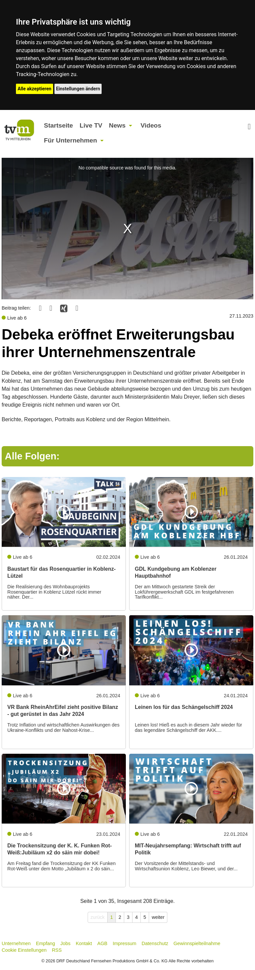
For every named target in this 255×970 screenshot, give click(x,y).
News (117, 125)
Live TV (91, 125)
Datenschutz (155, 943)
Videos (150, 125)
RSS (57, 950)
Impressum (124, 943)
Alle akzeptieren (34, 88)
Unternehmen (16, 943)
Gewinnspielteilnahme (197, 943)
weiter (158, 917)
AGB (102, 943)
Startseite (58, 125)
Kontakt (84, 943)
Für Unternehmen (70, 140)
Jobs (65, 943)
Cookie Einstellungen (24, 950)
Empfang (45, 943)
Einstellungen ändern (78, 88)
